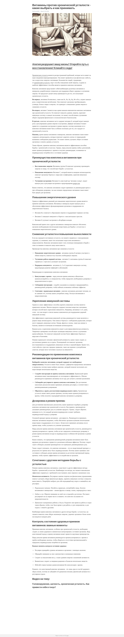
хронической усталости (42, 83)
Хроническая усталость (40, 75)
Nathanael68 (35, 11)
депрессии (76, 183)
